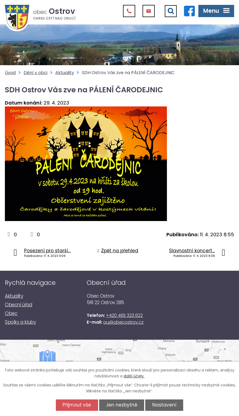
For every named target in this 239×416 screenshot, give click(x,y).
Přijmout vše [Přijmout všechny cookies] (77, 405)
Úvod (10, 73)
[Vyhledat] (171, 11)
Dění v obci (35, 73)
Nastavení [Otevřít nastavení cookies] (164, 405)
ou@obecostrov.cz (123, 322)
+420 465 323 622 (124, 315)
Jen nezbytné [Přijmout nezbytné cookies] (121, 405)
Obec (11, 313)
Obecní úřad (18, 304)
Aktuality (64, 73)
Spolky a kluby (20, 322)
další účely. (134, 376)
